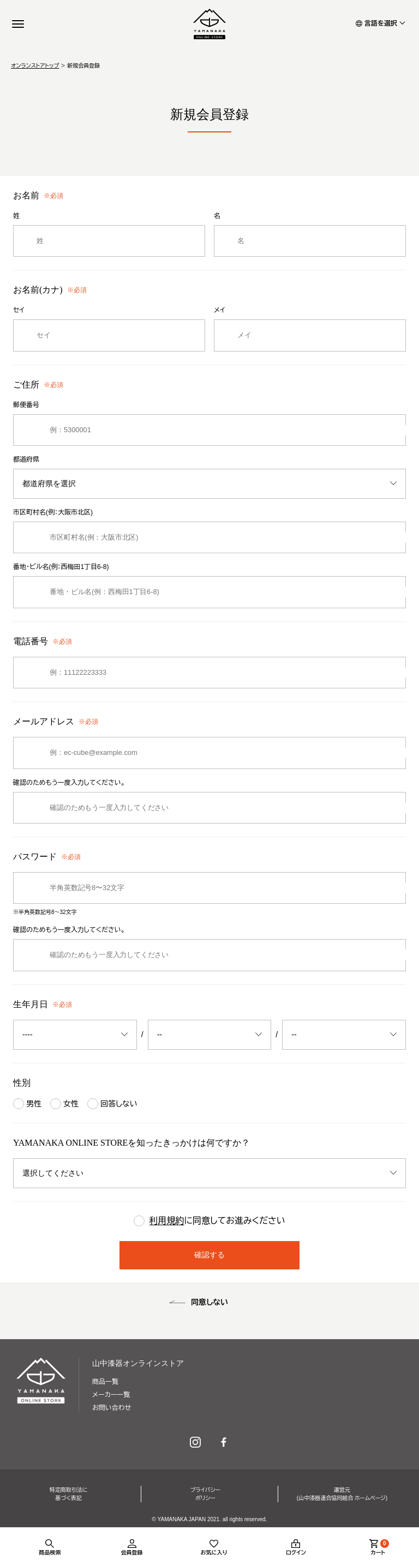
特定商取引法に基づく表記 (69, 1494)
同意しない (209, 1302)
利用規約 (166, 1221)
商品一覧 (105, 1382)
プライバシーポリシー (205, 1494)
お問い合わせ (111, 1408)
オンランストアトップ (35, 66)
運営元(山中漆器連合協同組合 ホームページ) (342, 1494)
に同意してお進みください (209, 1221)
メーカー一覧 (111, 1395)
